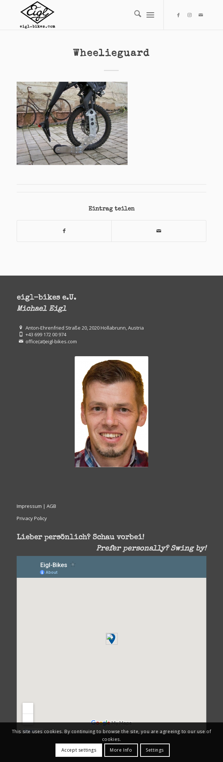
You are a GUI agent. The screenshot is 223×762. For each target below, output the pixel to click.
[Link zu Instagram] (189, 15)
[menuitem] (134, 15)
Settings (155, 750)
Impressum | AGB (36, 506)
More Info (121, 750)
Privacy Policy (32, 518)
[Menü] (150, 15)
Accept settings (79, 750)
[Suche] (134, 15)
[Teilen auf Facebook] (64, 230)
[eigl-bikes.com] (92, 15)
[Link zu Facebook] (178, 15)
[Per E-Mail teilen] (159, 230)
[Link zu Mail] (200, 15)
